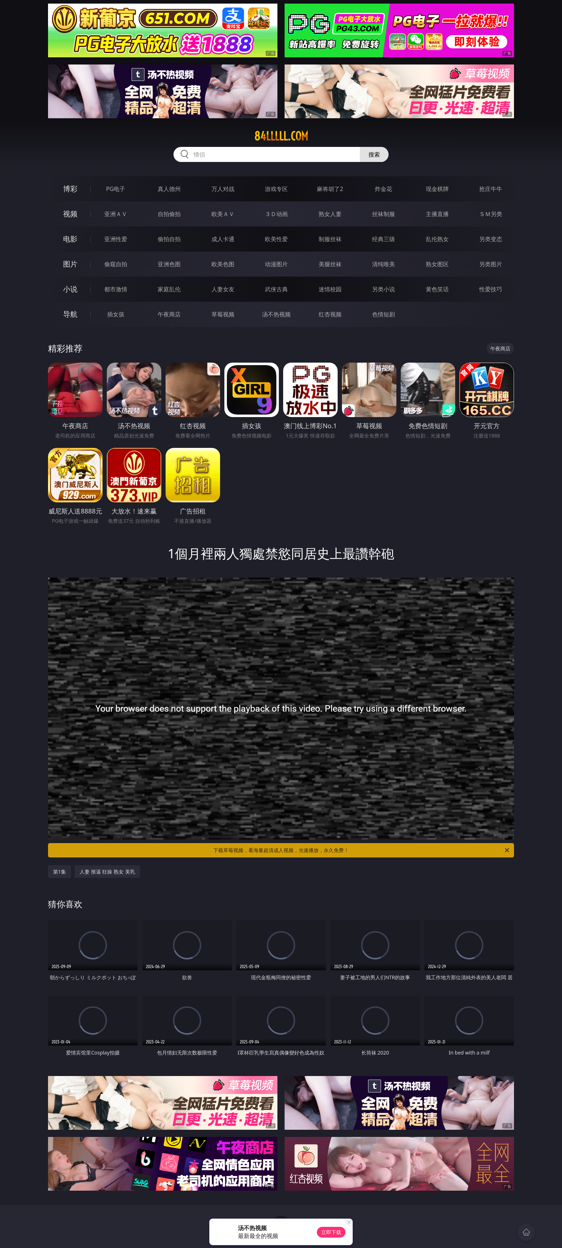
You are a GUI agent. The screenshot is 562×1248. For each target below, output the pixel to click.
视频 (70, 214)
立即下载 (331, 1232)
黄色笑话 (437, 289)
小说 (70, 289)
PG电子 (115, 189)
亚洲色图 (169, 264)
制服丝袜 (330, 239)
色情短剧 (383, 314)
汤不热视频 (276, 314)
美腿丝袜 (330, 264)
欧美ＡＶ (222, 214)
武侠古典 (276, 289)
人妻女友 (222, 289)
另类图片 (490, 264)
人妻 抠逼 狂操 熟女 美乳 (107, 871)
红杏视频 (330, 314)
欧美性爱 (276, 239)
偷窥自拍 (115, 264)
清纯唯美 (383, 264)
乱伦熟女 (437, 239)
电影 (70, 239)
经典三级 (383, 239)
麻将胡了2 (330, 189)
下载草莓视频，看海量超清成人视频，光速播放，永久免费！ (361, 850)
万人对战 (222, 189)
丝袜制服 (383, 214)
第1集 (59, 871)
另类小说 (383, 289)
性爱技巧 (490, 289)
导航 (70, 314)
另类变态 (490, 239)
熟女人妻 (330, 214)
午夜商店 (169, 314)
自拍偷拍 (169, 214)
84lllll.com (281, 136)
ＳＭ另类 (490, 214)
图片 (70, 264)
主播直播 (437, 214)
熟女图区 (437, 264)
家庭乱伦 (169, 289)
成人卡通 (222, 239)
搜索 (374, 154)
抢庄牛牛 (490, 189)
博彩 (70, 188)
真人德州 (169, 189)
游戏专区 (276, 189)
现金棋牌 (437, 189)
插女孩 (115, 314)
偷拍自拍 (169, 239)
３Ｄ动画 (276, 214)
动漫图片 (276, 264)
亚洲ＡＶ (115, 214)
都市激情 (115, 289)
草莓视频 (222, 314)
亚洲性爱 (115, 239)
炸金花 (383, 189)
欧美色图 (222, 264)
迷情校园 (330, 289)
